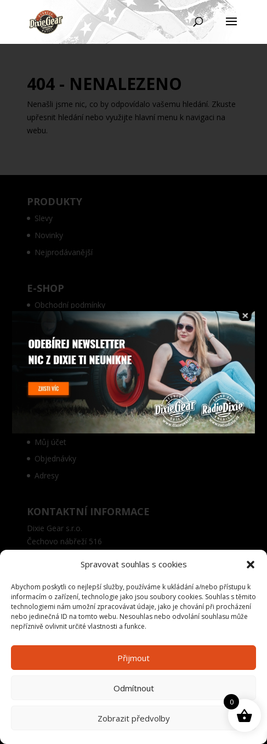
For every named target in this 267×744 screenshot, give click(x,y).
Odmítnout (133, 688)
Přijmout (133, 657)
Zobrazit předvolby (134, 718)
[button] (250, 564)
